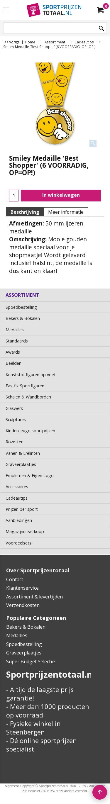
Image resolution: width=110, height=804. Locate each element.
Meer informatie (66, 212)
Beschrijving (25, 212)
